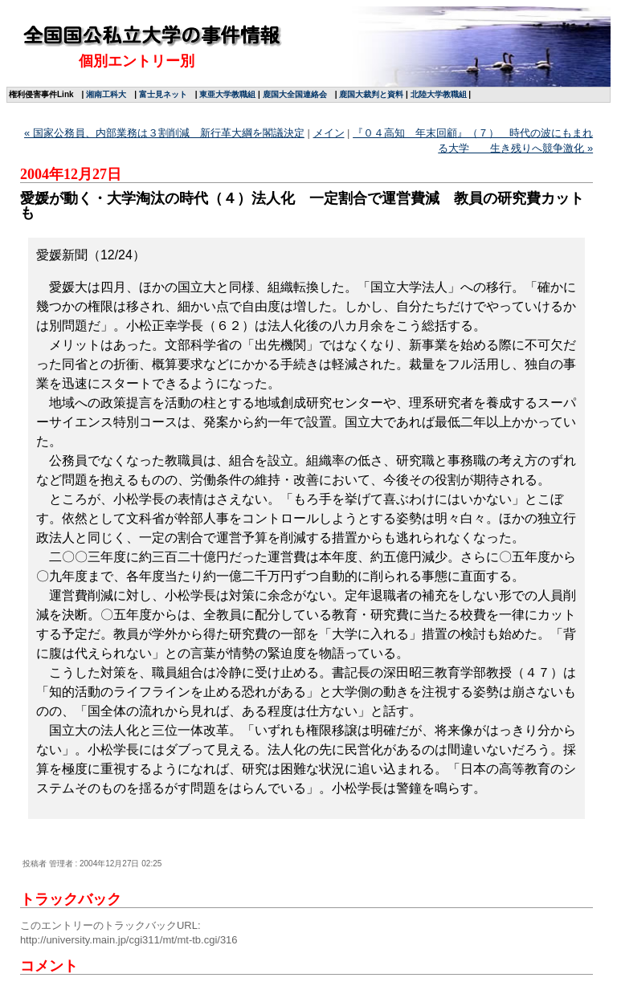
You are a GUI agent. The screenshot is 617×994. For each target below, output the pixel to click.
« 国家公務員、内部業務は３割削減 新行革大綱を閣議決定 (164, 133)
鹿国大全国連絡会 (295, 94)
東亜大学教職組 (227, 94)
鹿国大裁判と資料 (371, 94)
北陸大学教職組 (439, 94)
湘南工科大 (106, 94)
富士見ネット (163, 94)
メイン (329, 133)
